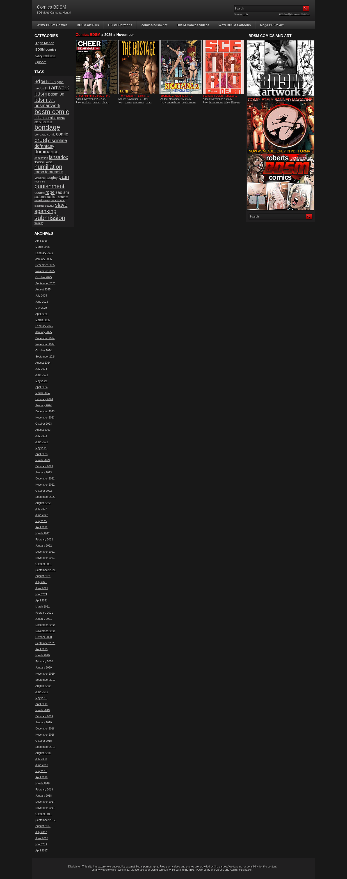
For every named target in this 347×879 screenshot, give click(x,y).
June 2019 (41, 692)
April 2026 (41, 240)
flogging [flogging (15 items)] (39, 161)
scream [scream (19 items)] (63, 197)
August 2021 (42, 576)
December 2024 (45, 338)
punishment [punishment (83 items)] (49, 186)
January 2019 (43, 722)
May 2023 (41, 448)
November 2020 (45, 631)
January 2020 (43, 667)
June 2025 (41, 301)
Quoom (40, 62)
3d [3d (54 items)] (37, 81)
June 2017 (41, 838)
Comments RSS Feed (300, 14)
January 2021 (43, 618)
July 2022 (41, 509)
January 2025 (43, 332)
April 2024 (41, 387)
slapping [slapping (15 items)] (39, 205)
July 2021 (41, 582)
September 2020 (45, 643)
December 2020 (45, 625)
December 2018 (45, 728)
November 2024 (45, 344)
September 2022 (45, 496)
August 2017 (42, 826)
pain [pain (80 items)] (63, 177)
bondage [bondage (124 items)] (47, 127)
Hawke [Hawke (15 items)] (48, 161)
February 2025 (44, 326)
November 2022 (45, 484)
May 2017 (41, 844)
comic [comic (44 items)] (62, 133)
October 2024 (43, 350)
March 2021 (42, 606)
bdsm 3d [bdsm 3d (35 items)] (56, 94)
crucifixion (138, 102)
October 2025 (43, 277)
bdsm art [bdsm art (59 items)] (44, 100)
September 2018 (45, 746)
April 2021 (41, 600)
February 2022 (44, 539)
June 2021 (41, 588)
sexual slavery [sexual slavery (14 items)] (42, 200)
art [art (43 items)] (47, 87)
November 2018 (45, 734)
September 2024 (45, 356)
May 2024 (41, 381)
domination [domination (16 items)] (41, 158)
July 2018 (41, 759)
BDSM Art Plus (88, 25)
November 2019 (45, 673)
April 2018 (41, 777)
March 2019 (42, 710)
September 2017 (45, 820)
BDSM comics (45, 49)
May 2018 (41, 771)
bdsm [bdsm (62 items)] (40, 94)
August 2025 (42, 289)
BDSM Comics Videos (193, 25)
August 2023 (42, 429)
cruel (148, 102)
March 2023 (42, 460)
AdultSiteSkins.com (241, 869)
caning (96, 102)
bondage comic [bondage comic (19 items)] (44, 134)
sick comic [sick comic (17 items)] (58, 200)
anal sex (86, 102)
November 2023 (45, 417)
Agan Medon (44, 43)
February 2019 (44, 716)
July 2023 (41, 435)
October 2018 (43, 740)
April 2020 (41, 649)
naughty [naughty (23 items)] (52, 178)
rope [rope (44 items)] (50, 192)
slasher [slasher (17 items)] (49, 205)
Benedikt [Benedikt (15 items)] (47, 121)
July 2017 (41, 832)
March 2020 (42, 655)
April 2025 (41, 314)
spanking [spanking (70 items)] (45, 211)
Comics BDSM (51, 7)
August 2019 (42, 685)
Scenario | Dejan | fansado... (220, 95)
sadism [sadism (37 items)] (62, 192)
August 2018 (42, 753)
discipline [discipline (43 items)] (57, 140)
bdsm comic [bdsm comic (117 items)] (51, 111)
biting (227, 102)
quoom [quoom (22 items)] (39, 192)
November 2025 (45, 271)
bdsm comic (216, 102)
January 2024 (43, 405)
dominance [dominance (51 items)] (46, 151)
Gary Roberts (45, 56)
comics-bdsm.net (154, 25)
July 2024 (41, 368)
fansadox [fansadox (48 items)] (58, 157)
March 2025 (42, 320)
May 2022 (41, 521)
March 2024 (42, 393)
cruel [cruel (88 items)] (40, 140)
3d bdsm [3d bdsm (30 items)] (48, 81)
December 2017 (45, 801)
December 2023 (45, 411)
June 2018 (41, 765)
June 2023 (41, 442)
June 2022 (41, 515)
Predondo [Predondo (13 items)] (39, 181)
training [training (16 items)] (38, 223)
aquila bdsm (173, 102)
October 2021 (43, 564)
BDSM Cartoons (120, 25)
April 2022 (41, 527)
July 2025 (41, 295)
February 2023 (44, 466)
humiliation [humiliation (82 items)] (48, 167)
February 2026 (44, 253)
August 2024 (42, 362)
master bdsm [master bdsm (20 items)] (43, 172)
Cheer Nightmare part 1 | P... (93, 95)
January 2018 (43, 795)
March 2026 (42, 246)
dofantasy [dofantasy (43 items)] (44, 146)
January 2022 (43, 545)
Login (245, 14)
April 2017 (41, 850)
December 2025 (45, 265)
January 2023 (43, 472)
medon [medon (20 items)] (58, 172)
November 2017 (45, 807)
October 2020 (43, 637)
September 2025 (45, 283)
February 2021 (44, 612)
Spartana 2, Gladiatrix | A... (176, 95)
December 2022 (45, 478)
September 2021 (45, 570)
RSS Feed (284, 14)
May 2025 (41, 307)
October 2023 (43, 423)
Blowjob (235, 102)
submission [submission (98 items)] (49, 217)
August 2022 (42, 503)
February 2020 (44, 661)
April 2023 (41, 454)
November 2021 (45, 557)
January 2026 (43, 259)
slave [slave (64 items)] (61, 205)
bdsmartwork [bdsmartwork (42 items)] (47, 105)
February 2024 (44, 399)
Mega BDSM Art (272, 25)
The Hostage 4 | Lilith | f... (133, 95)
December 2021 (45, 551)
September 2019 (45, 679)
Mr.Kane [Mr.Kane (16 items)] (39, 178)
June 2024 (41, 374)
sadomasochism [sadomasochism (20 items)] (45, 197)
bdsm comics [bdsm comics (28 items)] (45, 118)
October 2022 (43, 490)
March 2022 (42, 533)
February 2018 (44, 789)
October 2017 (43, 814)
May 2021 (41, 594)
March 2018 (42, 783)
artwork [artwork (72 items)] (60, 87)
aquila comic (189, 102)
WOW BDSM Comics (52, 25)
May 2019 (41, 698)
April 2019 (41, 704)
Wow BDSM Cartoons (235, 25)
